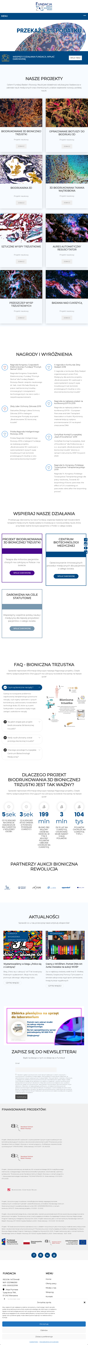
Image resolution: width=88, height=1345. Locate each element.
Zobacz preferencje (44, 1337)
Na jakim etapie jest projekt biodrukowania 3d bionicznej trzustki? (19, 725)
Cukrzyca (12, 934)
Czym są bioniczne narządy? (18, 687)
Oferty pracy (51, 1283)
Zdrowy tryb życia (17, 940)
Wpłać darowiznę (22, 573)
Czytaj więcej (12, 983)
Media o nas (51, 1288)
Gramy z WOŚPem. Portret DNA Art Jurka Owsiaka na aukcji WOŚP (64, 965)
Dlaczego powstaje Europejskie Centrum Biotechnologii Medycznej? (20, 753)
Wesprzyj (50, 1292)
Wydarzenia (14, 937)
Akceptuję (44, 1324)
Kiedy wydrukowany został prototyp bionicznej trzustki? (19, 739)
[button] (84, 1302)
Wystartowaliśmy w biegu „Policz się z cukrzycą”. (22, 965)
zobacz (21, 146)
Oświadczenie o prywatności (49, 1342)
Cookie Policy (33, 1342)
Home (48, 1279)
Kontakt (49, 1296)
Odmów (44, 1330)
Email (17, 1063)
